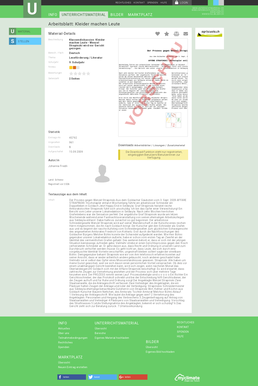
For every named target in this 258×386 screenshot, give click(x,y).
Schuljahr (53, 62)
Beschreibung (55, 39)
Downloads (54, 147)
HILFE (164, 2)
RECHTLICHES (123, 2)
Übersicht (101, 328)
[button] (71, 377)
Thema (52, 57)
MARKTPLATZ (140, 15)
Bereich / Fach (56, 53)
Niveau (52, 67)
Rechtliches (65, 342)
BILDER (116, 15)
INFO (52, 15)
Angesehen (54, 142)
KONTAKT (139, 2)
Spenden (63, 347)
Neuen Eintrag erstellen (72, 367)
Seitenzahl (53, 78)
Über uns (63, 333)
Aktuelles (64, 328)
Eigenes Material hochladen (112, 337)
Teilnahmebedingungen (73, 337)
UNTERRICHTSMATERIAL (84, 15)
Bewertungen (55, 73)
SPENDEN (152, 2)
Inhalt (51, 200)
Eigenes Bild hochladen (160, 351)
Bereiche (100, 333)
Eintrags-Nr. (54, 137)
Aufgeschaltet (55, 151)
